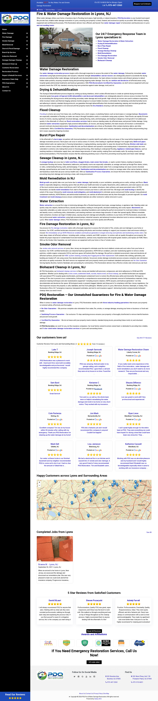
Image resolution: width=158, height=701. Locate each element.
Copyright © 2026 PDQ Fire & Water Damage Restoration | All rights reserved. (95, 692)
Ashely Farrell (133, 600)
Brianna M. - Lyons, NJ (48, 564)
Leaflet (119, 519)
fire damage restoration (59, 228)
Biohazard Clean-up (9, 51)
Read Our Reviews (15, 696)
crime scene (73, 274)
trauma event (101, 274)
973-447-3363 (114, 5)
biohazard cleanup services (66, 271)
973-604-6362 (94, 658)
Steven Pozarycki (94, 600)
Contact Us (89, 689)
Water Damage (8, 21)
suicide (93, 274)
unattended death (84, 274)
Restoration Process (10, 59)
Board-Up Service (9, 40)
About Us (82, 689)
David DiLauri (55, 600)
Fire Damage (7, 25)
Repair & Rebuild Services (12, 63)
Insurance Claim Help (10, 67)
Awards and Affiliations (94, 633)
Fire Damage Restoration (107, 56)
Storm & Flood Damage (11, 36)
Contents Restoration (10, 55)
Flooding (43, 114)
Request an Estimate (142, 4)
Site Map (106, 689)
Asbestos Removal (9, 44)
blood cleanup (113, 274)
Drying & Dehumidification (107, 43)
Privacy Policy (98, 689)
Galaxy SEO (97, 694)
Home (40, 10)
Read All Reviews (94, 631)
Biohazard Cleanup (105, 60)
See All (149, 532)
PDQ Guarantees (8, 71)
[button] (109, 507)
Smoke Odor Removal (106, 58)
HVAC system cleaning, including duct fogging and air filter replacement (89, 256)
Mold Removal (7, 32)
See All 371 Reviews (144, 338)
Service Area (50, 10)
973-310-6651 (137, 678)
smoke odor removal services (53, 248)
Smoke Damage (8, 28)
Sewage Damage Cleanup (12, 48)
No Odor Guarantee (140, 260)
